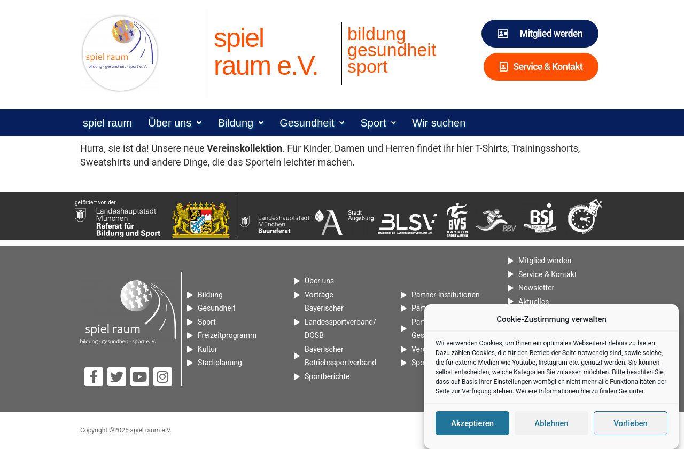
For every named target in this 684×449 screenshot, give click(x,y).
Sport (378, 123)
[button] (174, 122)
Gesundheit (311, 123)
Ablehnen (551, 426)
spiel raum (107, 123)
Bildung (240, 123)
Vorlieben (630, 426)
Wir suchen (438, 123)
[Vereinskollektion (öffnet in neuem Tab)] (244, 148)
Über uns (174, 123)
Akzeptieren (472, 426)
